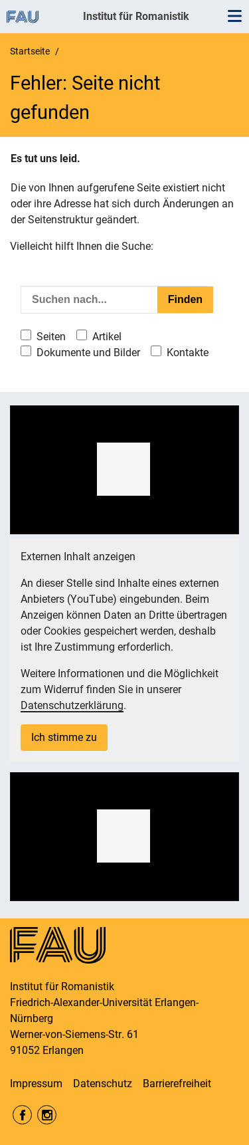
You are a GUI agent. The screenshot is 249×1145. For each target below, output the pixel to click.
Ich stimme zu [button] (64, 737)
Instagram (46, 1114)
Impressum (36, 1083)
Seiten (51, 336)
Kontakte (187, 352)
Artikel (107, 336)
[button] (123, 469)
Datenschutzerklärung (72, 705)
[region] (124, 469)
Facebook (22, 1114)
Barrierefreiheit (177, 1083)
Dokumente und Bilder (88, 352)
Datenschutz (102, 1083)
